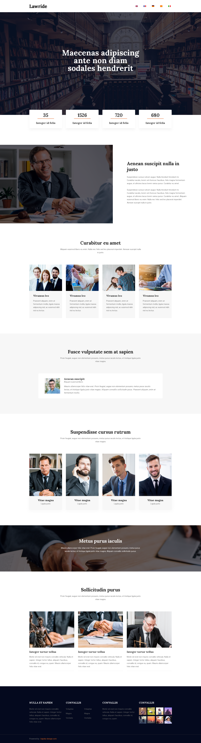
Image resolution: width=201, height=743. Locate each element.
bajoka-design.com (49, 739)
